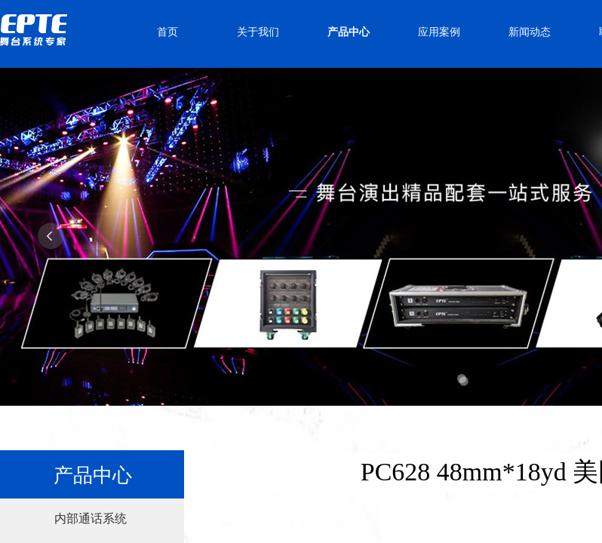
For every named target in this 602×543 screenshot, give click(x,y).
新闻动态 (529, 32)
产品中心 (348, 32)
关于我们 (258, 32)
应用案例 (439, 32)
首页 (167, 32)
